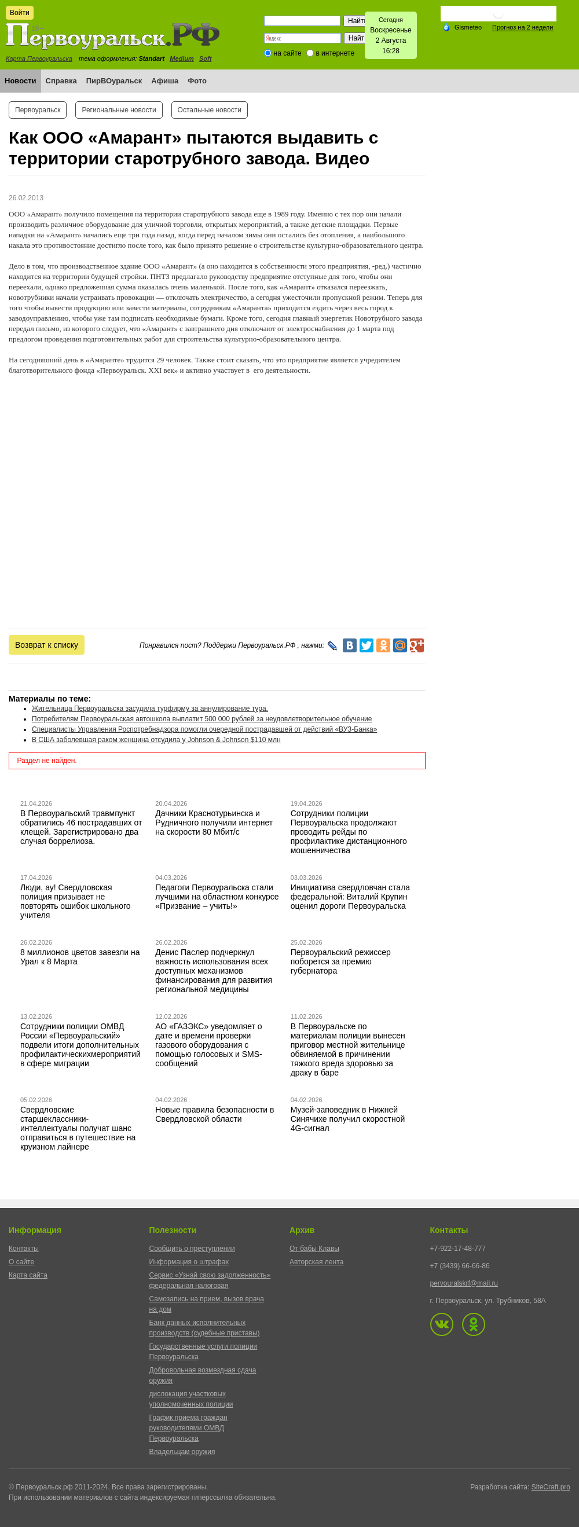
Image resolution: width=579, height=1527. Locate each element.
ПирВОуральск (114, 80)
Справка (61, 80)
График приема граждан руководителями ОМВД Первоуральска (188, 1428)
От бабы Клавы (314, 1249)
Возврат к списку (46, 644)
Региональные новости (119, 110)
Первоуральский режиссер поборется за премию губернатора (341, 961)
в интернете (335, 53)
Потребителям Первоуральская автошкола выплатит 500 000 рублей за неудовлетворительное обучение (202, 719)
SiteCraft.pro (551, 1487)
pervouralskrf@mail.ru (464, 1283)
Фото (197, 80)
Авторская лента (316, 1262)
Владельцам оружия (182, 1452)
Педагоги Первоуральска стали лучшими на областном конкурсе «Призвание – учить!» (216, 897)
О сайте (21, 1262)
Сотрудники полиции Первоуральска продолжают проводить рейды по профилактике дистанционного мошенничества (349, 832)
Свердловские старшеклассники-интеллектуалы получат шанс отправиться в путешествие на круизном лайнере (77, 1128)
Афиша (164, 80)
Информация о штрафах (189, 1262)
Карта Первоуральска (39, 58)
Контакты (24, 1249)
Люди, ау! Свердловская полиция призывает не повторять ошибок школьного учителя (75, 901)
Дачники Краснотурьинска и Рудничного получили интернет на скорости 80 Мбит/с (214, 822)
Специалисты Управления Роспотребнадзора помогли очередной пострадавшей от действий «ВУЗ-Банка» (204, 729)
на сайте (288, 53)
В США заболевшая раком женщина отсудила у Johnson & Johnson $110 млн (156, 740)
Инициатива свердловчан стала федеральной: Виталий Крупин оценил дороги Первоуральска (350, 897)
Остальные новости (209, 110)
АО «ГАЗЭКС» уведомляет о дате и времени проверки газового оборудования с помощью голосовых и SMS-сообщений (208, 1045)
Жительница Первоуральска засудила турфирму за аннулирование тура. (150, 708)
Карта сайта (28, 1275)
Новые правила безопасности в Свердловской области (214, 1114)
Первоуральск (37, 110)
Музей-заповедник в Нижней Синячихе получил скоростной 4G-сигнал (348, 1119)
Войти (20, 13)
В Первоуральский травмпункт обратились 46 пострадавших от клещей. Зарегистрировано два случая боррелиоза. (81, 827)
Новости (20, 80)
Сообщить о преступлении (192, 1249)
